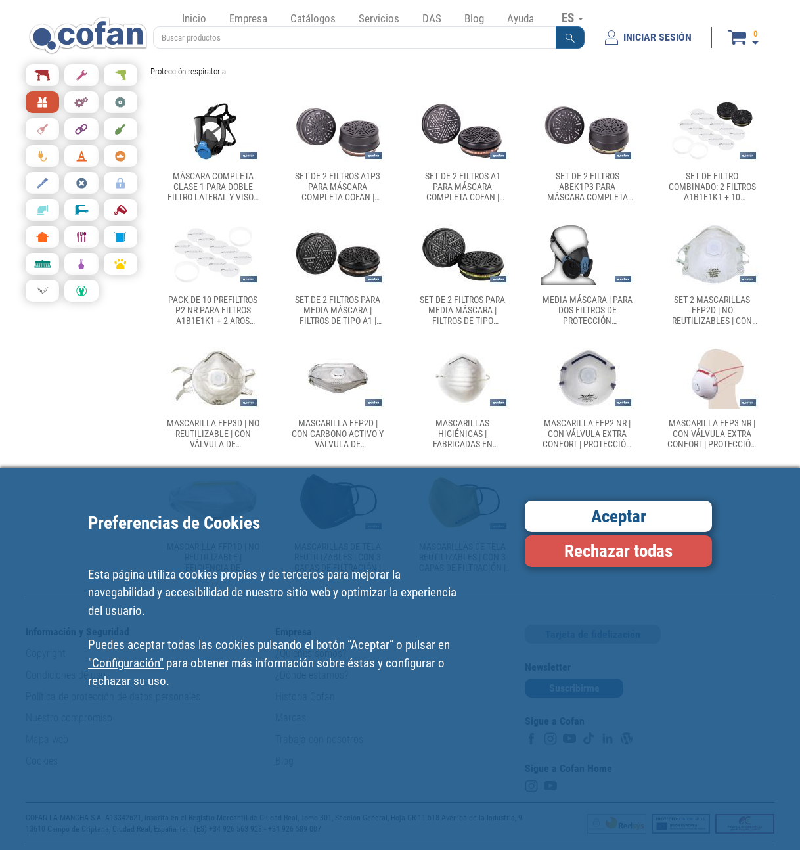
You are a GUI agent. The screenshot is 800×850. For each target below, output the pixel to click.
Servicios (379, 18)
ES (572, 18)
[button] (570, 37)
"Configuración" (126, 663)
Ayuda (520, 18)
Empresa (248, 18)
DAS (431, 18)
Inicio (194, 18)
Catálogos (313, 18)
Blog (474, 18)
